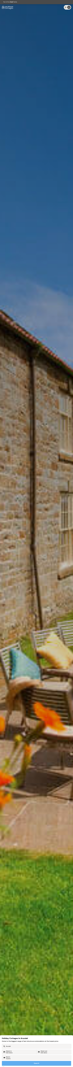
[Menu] (67, 7)
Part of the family (10, 2)
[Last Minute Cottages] (7, 7)
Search (36, 1063)
